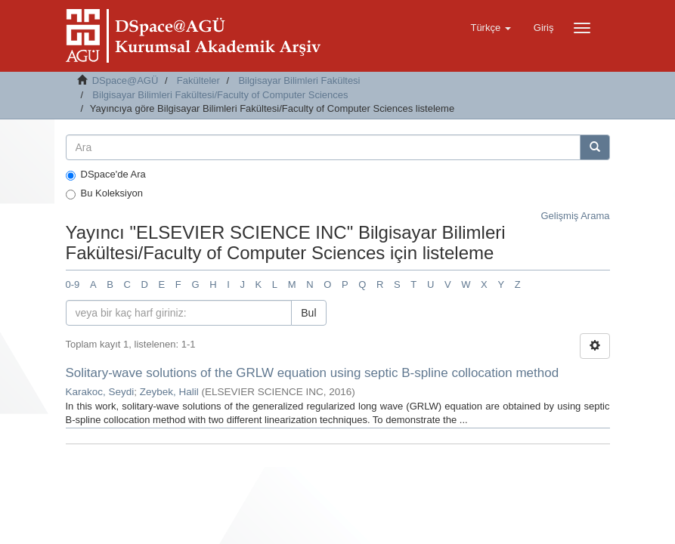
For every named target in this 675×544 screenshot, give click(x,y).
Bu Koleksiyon (104, 193)
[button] (490, 28)
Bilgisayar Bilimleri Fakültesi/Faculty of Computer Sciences (220, 94)
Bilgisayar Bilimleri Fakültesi (299, 80)
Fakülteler (198, 80)
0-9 (73, 284)
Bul (308, 313)
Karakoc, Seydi (100, 391)
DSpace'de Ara (106, 174)
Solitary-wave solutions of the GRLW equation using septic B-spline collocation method (312, 373)
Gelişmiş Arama (574, 215)
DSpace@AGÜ (125, 80)
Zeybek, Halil (169, 391)
